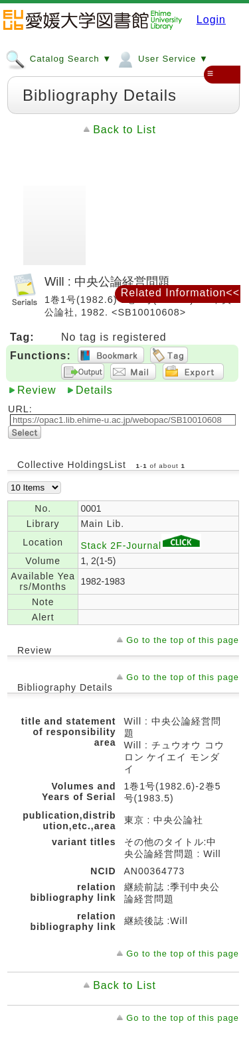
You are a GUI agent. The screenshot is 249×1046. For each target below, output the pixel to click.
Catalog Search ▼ (58, 58)
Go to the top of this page (182, 640)
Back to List (124, 129)
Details (94, 390)
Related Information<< (180, 292)
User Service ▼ (161, 58)
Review (36, 390)
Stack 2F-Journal (140, 545)
